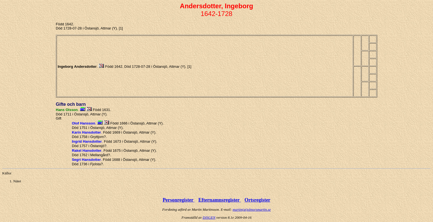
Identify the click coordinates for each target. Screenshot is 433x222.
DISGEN (209, 217)
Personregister (179, 200)
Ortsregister (257, 200)
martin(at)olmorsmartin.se (252, 209)
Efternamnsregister (219, 200)
